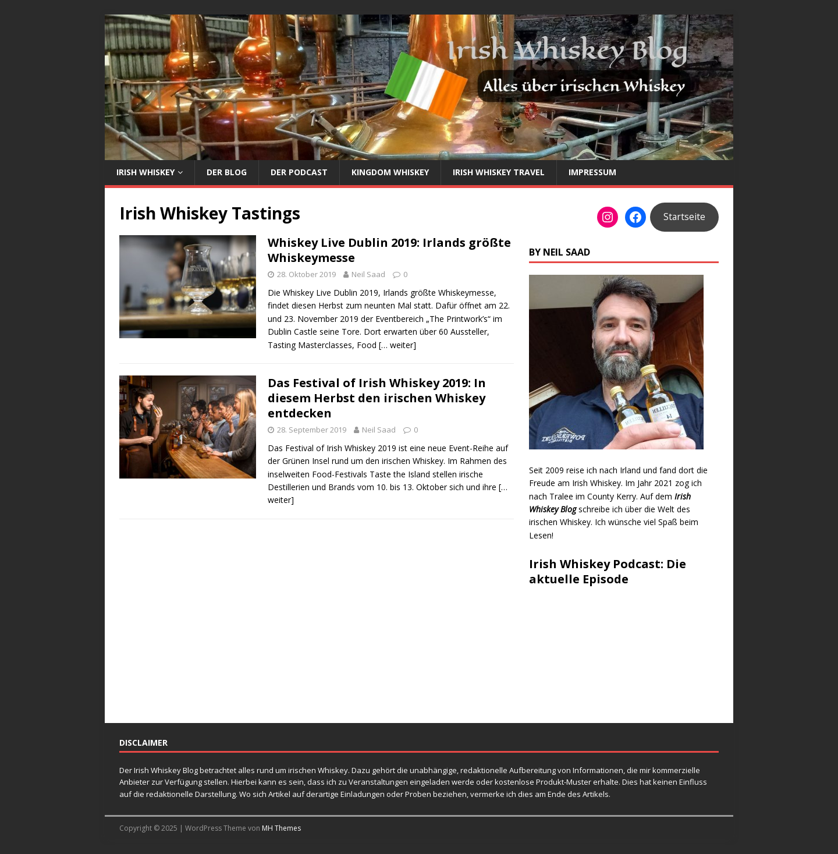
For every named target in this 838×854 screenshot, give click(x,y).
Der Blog (227, 172)
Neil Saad (368, 274)
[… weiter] (397, 344)
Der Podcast (299, 172)
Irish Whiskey (145, 172)
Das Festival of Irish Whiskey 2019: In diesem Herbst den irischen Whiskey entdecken (377, 398)
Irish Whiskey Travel (499, 172)
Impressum (592, 172)
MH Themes (281, 828)
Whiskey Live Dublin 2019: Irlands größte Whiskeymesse (389, 250)
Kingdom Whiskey (390, 172)
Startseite (684, 216)
